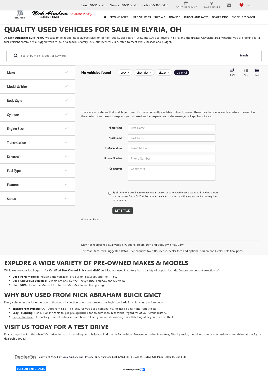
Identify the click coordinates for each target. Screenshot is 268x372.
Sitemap (79, 356)
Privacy (89, 356)
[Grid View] (245, 72)
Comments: (116, 168)
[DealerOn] (25, 357)
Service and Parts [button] (195, 17)
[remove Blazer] (164, 72)
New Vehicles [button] (119, 17)
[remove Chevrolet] (144, 72)
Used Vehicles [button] (141, 17)
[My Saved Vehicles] (245, 5)
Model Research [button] (243, 17)
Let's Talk (122, 210)
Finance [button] (174, 17)
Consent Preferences (31, 368)
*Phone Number (113, 158)
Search (244, 55)
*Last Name (115, 137)
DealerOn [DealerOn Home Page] (67, 356)
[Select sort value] (233, 72)
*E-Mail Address (113, 148)
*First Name (115, 127)
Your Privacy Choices (134, 369)
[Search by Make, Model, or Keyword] (128, 56)
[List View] (257, 72)
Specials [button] (159, 17)
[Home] (105, 17)
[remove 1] (125, 72)
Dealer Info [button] (220, 17)
